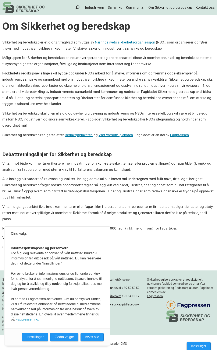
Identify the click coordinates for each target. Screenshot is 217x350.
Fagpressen (179, 135)
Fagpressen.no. (27, 319)
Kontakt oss (205, 7)
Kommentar (135, 7)
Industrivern (94, 7)
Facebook (132, 304)
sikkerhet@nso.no (118, 279)
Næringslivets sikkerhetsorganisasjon (125, 42)
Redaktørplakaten (79, 135)
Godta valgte (64, 337)
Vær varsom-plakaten (116, 135)
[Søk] (77, 7)
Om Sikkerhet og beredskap (170, 7)
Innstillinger (198, 346)
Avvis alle (92, 337)
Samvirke (115, 7)
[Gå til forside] (23, 7)
